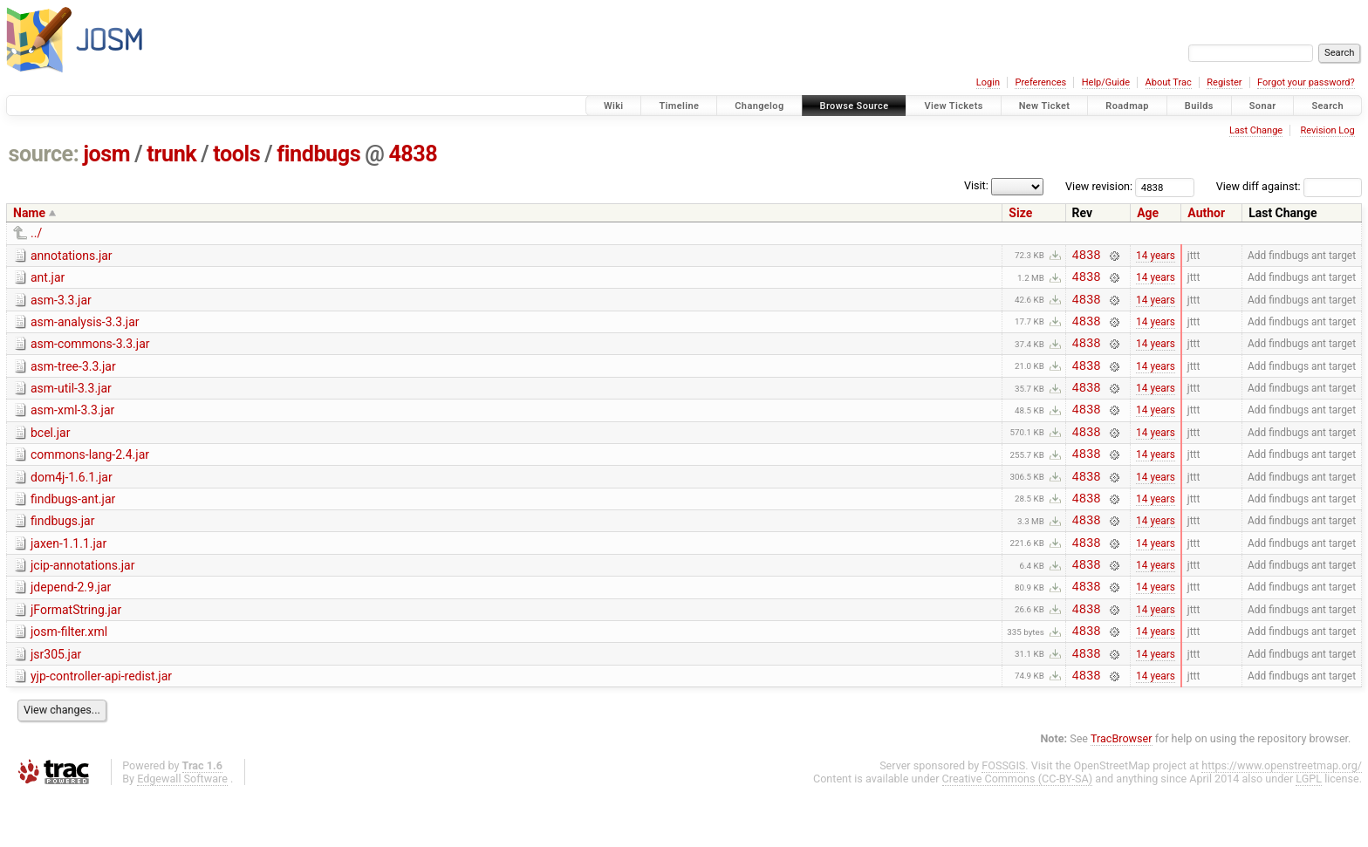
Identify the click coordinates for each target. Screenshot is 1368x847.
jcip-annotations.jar (82, 602)
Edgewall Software (182, 830)
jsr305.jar (56, 701)
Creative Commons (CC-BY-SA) (1017, 830)
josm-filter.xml (69, 676)
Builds (1199, 106)
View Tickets (953, 106)
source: (44, 154)
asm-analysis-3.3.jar (85, 330)
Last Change (1255, 130)
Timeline (679, 106)
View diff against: (1289, 186)
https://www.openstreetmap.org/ (1281, 817)
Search (1327, 106)
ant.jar (48, 280)
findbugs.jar (62, 552)
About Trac (1169, 82)
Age (1148, 213)
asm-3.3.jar (61, 305)
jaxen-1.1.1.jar (68, 577)
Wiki (614, 106)
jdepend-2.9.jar (71, 626)
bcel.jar (50, 454)
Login (988, 82)
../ (36, 233)
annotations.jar (72, 256)
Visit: (976, 185)
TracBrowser (1122, 790)
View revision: (1098, 186)
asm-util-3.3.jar (71, 404)
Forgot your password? (1306, 82)
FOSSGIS (1003, 817)
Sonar (1262, 106)
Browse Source (854, 106)
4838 (412, 154)
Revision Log (1327, 130)
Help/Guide (1106, 82)
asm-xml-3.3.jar (72, 428)
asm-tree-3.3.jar (73, 379)
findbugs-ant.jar (73, 528)
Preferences (1040, 82)
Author (1206, 213)
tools (236, 154)
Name (29, 213)
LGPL (1309, 830)
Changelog (759, 106)
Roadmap (1127, 106)
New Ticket (1044, 106)
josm (106, 154)
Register (1224, 82)
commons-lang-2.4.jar (90, 478)
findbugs (318, 154)
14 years (1155, 256)
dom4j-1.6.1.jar (72, 503)
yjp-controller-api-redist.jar (101, 726)
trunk (171, 154)
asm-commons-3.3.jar (90, 354)
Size (1020, 213)
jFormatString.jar (76, 652)
